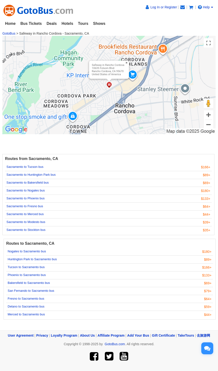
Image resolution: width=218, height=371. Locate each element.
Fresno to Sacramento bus (26, 298)
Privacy (42, 335)
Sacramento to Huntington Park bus (31, 174)
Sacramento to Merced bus (25, 214)
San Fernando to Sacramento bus (31, 290)
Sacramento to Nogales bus (25, 190)
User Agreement (21, 335)
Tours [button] (83, 23)
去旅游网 (203, 335)
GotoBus (8, 33)
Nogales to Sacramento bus (27, 251)
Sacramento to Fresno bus (24, 206)
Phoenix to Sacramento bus (27, 275)
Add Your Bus (138, 335)
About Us (87, 335)
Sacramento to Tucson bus (24, 167)
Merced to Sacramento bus (26, 314)
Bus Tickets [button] (31, 23)
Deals (52, 23)
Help (205, 7)
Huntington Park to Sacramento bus (32, 259)
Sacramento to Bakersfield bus (27, 182)
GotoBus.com (115, 344)
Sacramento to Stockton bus (25, 230)
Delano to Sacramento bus (26, 306)
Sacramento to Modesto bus (25, 222)
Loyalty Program (64, 335)
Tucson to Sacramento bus (26, 267)
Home (10, 23)
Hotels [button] (67, 23)
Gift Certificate (163, 335)
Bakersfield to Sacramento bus (29, 283)
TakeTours (186, 335)
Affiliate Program (111, 335)
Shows (99, 23)
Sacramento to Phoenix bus (25, 198)
